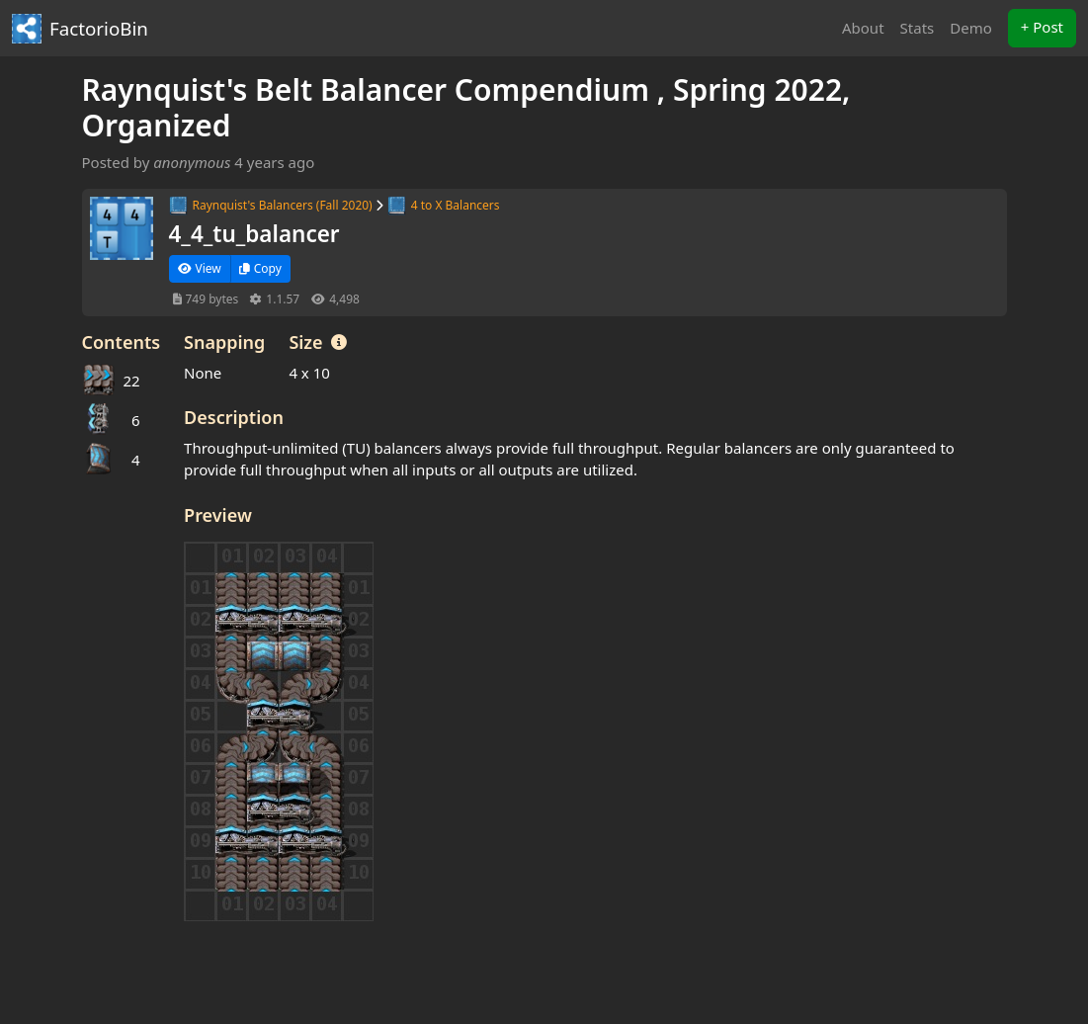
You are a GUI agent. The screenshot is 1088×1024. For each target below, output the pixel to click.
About (863, 28)
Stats (917, 28)
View (199, 268)
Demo (971, 28)
